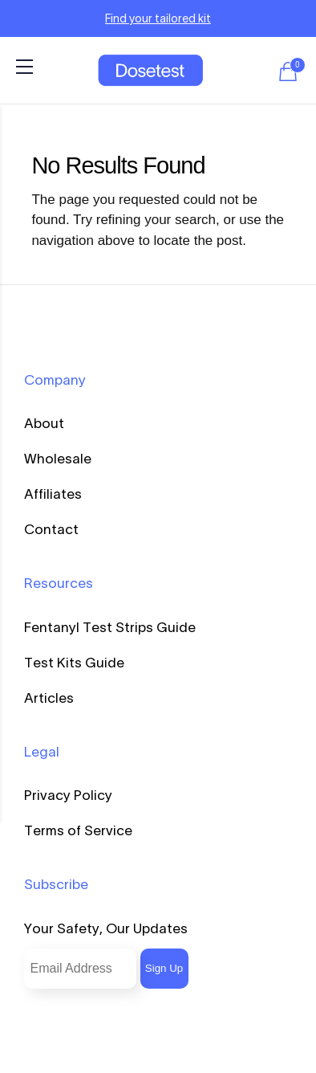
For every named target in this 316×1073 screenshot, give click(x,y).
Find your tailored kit (158, 18)
